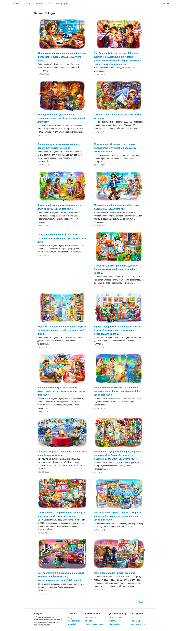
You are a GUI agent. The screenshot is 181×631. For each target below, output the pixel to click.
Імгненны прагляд (139, 624)
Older (142, 602)
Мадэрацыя (61, 3)
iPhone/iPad (90, 617)
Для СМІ (72, 624)
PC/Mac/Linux (115, 617)
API (50, 3)
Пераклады (136, 621)
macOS (112, 621)
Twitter (164, 3)
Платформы (137, 613)
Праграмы (39, 3)
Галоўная (16, 3)
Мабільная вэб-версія (95, 624)
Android (88, 621)
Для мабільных (92, 613)
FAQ (27, 3)
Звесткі (71, 613)
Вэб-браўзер (115, 624)
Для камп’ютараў (117, 613)
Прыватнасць (74, 621)
